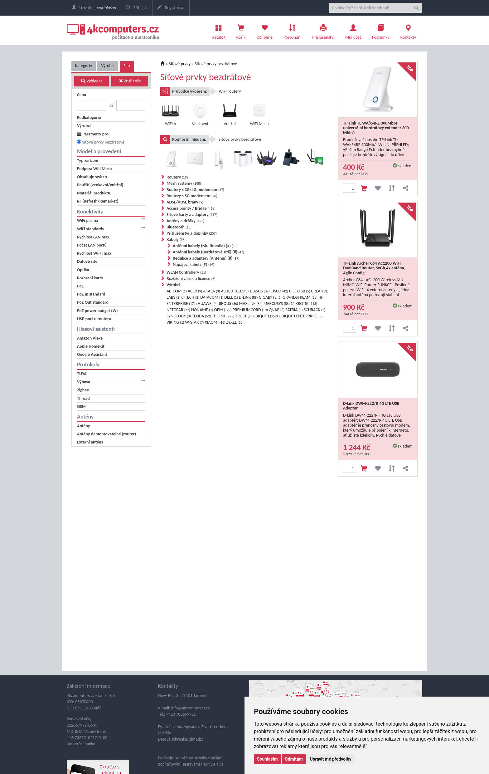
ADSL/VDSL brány (185, 202)
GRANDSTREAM (300, 297)
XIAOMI (215, 322)
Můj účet (353, 30)
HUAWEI (208, 303)
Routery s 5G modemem (192, 195)
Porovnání (292, 30)
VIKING (175, 322)
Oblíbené (264, 30)
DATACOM (211, 297)
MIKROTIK (304, 303)
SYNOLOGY (179, 316)
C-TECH (190, 297)
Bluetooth (179, 227)
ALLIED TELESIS (236, 291)
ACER (195, 291)
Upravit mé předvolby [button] (330, 759)
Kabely (176, 239)
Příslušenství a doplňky (192, 233)
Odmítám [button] (294, 759)
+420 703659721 (181, 714)
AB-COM (177, 291)
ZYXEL (235, 322)
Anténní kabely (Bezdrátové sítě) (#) (208, 252)
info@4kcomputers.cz (190, 708)
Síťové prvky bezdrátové (103, 142)
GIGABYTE (270, 297)
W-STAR (194, 322)
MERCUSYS (277, 303)
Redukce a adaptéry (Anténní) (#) (206, 258)
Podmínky (381, 30)
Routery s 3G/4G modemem (195, 189)
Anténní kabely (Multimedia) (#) (205, 245)
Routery (178, 177)
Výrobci (107, 65)
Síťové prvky (180, 63)
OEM (222, 309)
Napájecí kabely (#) (193, 264)
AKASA (211, 291)
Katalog (218, 30)
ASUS (261, 291)
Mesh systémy (184, 183)
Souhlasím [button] (267, 759)
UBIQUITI (265, 316)
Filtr (126, 65)
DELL (231, 297)
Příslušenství (323, 30)
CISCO (279, 291)
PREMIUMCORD (250, 309)
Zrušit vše (130, 81)
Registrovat (171, 7)
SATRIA (294, 309)
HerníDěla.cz (212, 764)
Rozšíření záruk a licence (191, 278)
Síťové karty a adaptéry (192, 214)
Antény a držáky (185, 220)
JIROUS (228, 303)
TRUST (243, 316)
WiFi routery (230, 91)
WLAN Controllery (186, 272)
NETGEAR (178, 309)
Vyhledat (91, 81)
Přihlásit (137, 7)
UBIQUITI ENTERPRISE (301, 316)
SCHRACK (314, 309)
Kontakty (408, 30)
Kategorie (83, 65)
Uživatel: (94, 7)
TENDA (201, 316)
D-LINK (248, 297)
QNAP (276, 309)
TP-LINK (223, 316)
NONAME (202, 309)
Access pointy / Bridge (191, 208)
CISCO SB (299, 291)
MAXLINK (250, 303)
